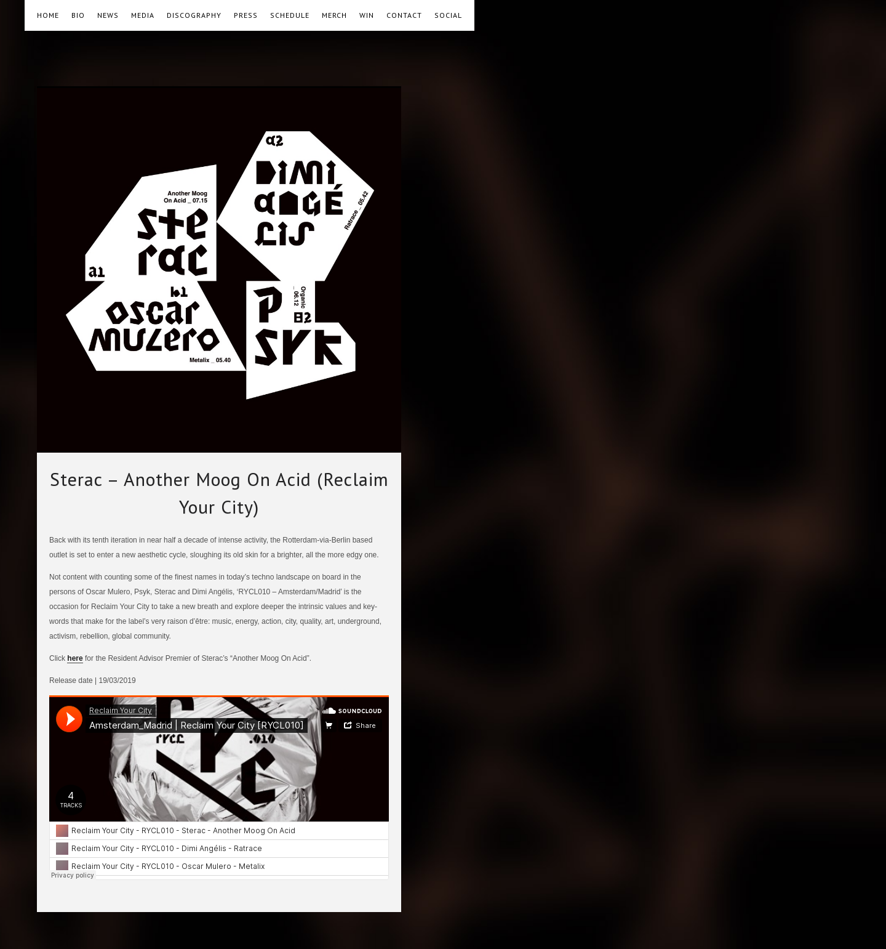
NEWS (108, 15)
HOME (48, 15)
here (74, 658)
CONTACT (404, 15)
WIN (366, 15)
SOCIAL (448, 15)
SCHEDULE (289, 15)
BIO (78, 15)
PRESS (246, 15)
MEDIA (142, 15)
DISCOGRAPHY (194, 15)
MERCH (334, 15)
